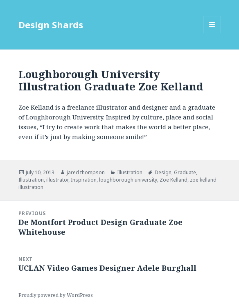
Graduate (185, 172)
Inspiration (84, 179)
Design (163, 172)
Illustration (129, 172)
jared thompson (86, 172)
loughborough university (128, 179)
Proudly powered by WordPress (55, 295)
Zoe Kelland (173, 179)
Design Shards (50, 24)
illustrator (57, 179)
